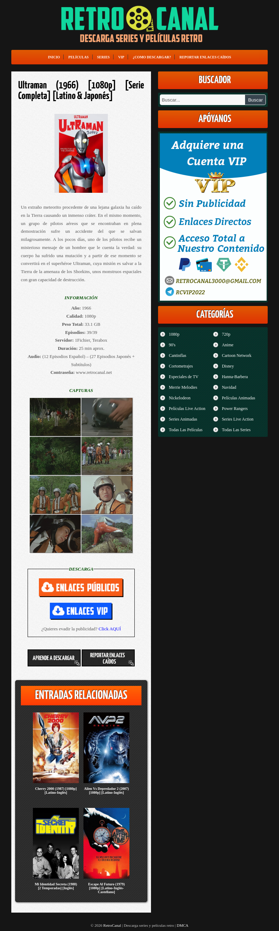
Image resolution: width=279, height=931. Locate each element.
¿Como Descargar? (152, 57)
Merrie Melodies (183, 387)
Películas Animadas (238, 397)
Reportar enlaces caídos (205, 57)
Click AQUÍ (110, 628)
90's (172, 344)
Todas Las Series (236, 429)
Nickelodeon (179, 397)
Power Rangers (235, 408)
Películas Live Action (187, 408)
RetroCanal (112, 925)
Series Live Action (237, 419)
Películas (78, 57)
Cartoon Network (236, 355)
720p (226, 334)
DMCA (182, 925)
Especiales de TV (183, 376)
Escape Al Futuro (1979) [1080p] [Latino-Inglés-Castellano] (106, 888)
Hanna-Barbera (235, 376)
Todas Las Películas (185, 429)
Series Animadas (183, 419)
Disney (228, 366)
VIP (121, 57)
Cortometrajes (181, 366)
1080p (174, 334)
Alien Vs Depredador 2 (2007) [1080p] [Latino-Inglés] (106, 790)
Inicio (54, 57)
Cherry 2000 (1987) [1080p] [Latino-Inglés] (55, 790)
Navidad (229, 387)
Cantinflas (177, 355)
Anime (227, 344)
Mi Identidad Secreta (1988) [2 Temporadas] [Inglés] (56, 886)
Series (103, 57)
